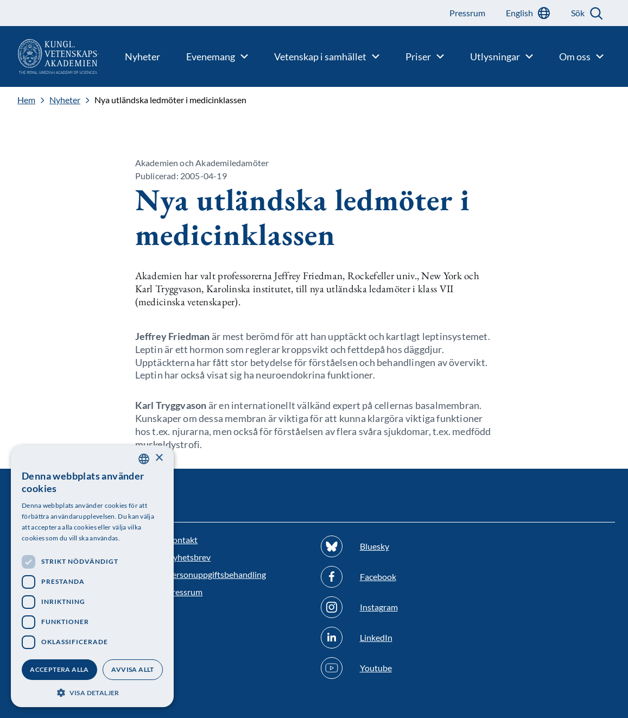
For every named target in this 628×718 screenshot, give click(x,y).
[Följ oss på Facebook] (391, 577)
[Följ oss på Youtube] (391, 668)
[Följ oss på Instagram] (391, 607)
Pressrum (184, 592)
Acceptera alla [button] (59, 669)
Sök (578, 13)
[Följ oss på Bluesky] (391, 546)
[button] (92, 691)
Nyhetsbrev (189, 557)
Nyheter (64, 100)
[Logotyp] (49, 56)
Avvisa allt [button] (132, 669)
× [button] (159, 458)
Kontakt (182, 539)
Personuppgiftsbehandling (216, 574)
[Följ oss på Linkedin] (391, 637)
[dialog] (92, 576)
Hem (26, 100)
